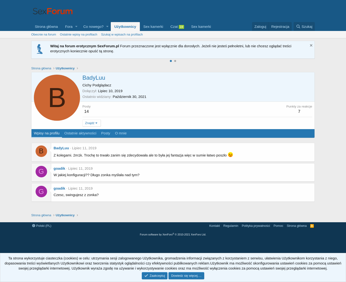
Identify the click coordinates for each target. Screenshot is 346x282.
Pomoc (278, 226)
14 (86, 111)
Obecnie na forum (43, 34)
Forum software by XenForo (173, 234)
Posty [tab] (105, 133)
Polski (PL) (41, 226)
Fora (69, 26)
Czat (177, 26)
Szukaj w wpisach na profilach (122, 34)
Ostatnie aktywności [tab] (80, 133)
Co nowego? (93, 26)
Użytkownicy (125, 26)
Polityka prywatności (256, 226)
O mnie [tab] (121, 133)
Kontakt (214, 226)
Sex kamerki (153, 26)
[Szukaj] (304, 26)
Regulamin (230, 226)
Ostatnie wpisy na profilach (78, 34)
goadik (59, 168)
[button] (76, 26)
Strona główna (46, 26)
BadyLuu (61, 148)
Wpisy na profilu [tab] (47, 133)
